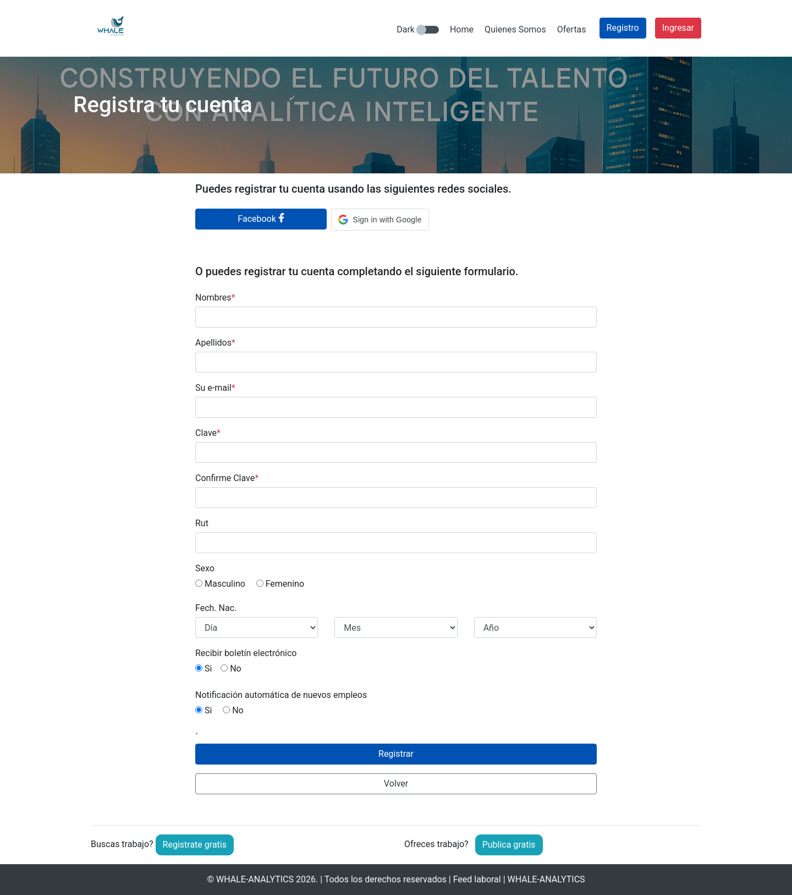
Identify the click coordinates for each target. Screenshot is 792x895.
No (231, 668)
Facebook (261, 218)
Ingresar (678, 28)
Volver (396, 783)
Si (203, 668)
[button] (379, 220)
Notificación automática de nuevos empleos (281, 695)
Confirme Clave (226, 478)
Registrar (396, 754)
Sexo (205, 568)
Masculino (220, 584)
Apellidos (215, 342)
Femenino (280, 584)
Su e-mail (215, 388)
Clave (208, 433)
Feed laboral (477, 879)
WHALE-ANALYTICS (255, 879)
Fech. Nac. (216, 608)
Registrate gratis (195, 844)
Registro (623, 28)
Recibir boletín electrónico (245, 653)
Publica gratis (509, 844)
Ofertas (571, 29)
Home (462, 29)
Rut (201, 523)
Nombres (215, 297)
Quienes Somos (515, 29)
